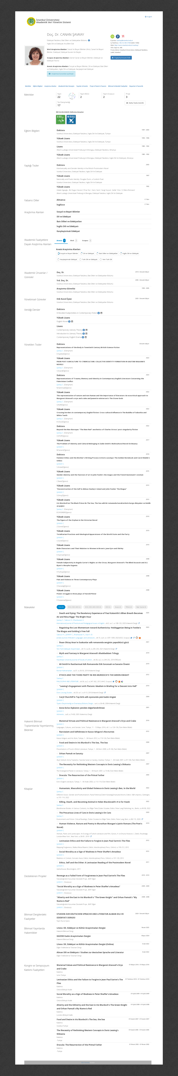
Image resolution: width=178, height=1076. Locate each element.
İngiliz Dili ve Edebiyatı (129, 253)
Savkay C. (60, 678)
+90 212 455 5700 (124, 43)
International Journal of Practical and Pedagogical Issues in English (80, 623)
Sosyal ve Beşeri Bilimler (67, 253)
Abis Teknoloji (85, 1063)
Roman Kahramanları (64, 671)
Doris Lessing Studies (64, 693)
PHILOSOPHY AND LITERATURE (68, 682)
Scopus (87, 240)
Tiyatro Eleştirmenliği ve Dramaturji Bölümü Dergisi (75, 703)
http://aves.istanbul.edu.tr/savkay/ (126, 45)
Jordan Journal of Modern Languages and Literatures (76, 638)
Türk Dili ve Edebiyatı (88, 259)
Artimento (60, 714)
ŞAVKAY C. (60, 447)
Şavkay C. (60, 351)
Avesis (61, 240)
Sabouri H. (68, 620)
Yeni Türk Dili (105, 259)
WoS (74, 240)
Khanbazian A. (78, 620)
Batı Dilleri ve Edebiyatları (106, 253)
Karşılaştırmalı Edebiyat (67, 259)
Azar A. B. (89, 635)
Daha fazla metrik (135, 103)
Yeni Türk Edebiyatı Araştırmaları (68, 649)
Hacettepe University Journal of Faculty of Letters (74, 660)
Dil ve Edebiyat (87, 253)
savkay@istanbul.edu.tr (124, 40)
